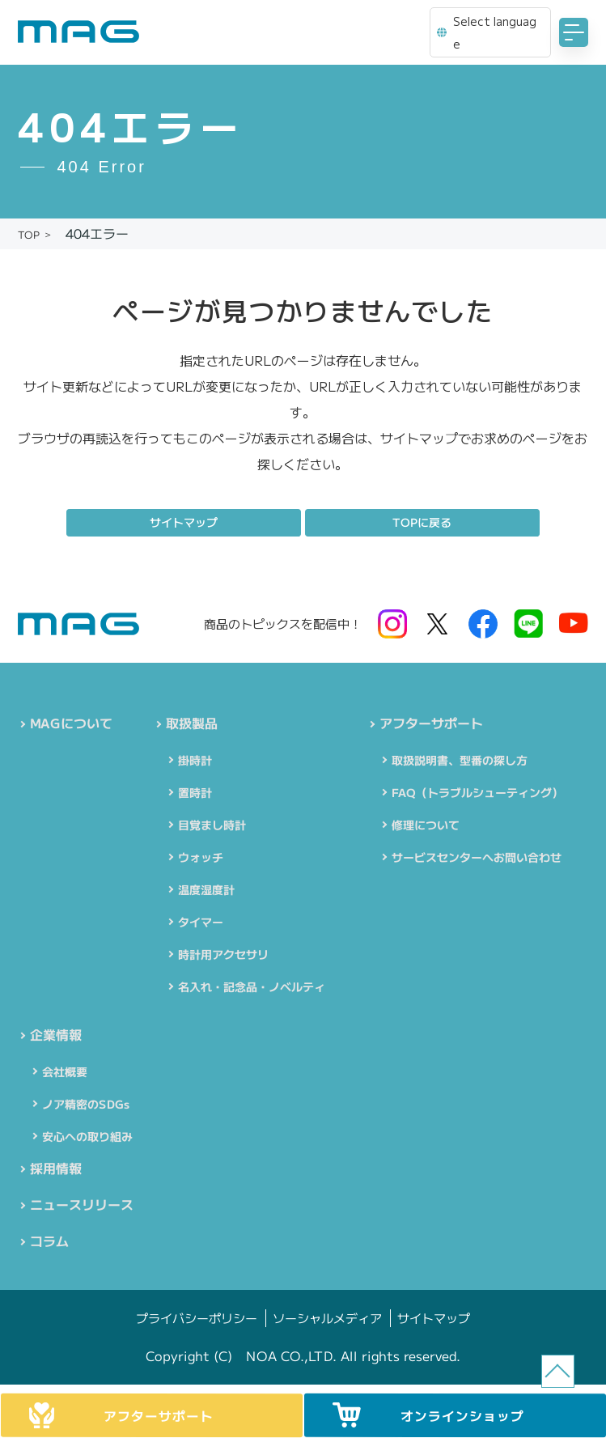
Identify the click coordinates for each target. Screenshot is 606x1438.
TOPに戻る (421, 522)
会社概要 (64, 1075)
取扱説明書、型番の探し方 (459, 761)
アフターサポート (430, 724)
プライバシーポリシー (196, 1325)
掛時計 (195, 761)
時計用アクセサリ (223, 956)
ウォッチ (200, 858)
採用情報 (56, 1172)
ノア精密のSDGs (85, 1107)
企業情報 (56, 1037)
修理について (425, 826)
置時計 (195, 794)
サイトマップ (184, 522)
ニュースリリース (81, 1210)
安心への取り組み (87, 1139)
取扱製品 (192, 724)
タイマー (200, 923)
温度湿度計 (206, 891)
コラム (49, 1248)
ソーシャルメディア (327, 1325)
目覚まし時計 (212, 826)
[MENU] (573, 32)
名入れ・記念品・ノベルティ (251, 988)
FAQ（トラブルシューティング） (476, 794)
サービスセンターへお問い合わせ (476, 858)
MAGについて (71, 724)
